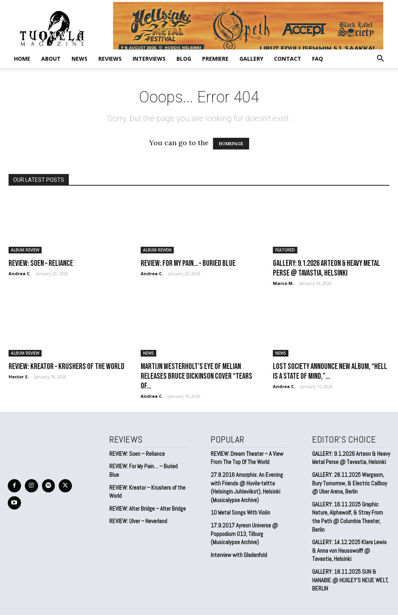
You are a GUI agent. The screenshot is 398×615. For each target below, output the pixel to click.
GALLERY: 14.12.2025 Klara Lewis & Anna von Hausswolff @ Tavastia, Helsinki (350, 537)
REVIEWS (110, 58)
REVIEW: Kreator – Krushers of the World (66, 366)
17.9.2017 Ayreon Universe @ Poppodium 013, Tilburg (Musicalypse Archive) (243, 529)
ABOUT (51, 58)
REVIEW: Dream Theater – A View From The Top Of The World (246, 457)
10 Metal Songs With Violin (239, 509)
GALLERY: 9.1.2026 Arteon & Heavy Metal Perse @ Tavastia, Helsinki (326, 268)
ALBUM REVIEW (25, 250)
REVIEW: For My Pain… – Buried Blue (188, 263)
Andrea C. (20, 273)
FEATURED (285, 250)
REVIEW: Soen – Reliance (41, 263)
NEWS (79, 58)
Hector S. (19, 377)
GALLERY (251, 58)
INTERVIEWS (149, 58)
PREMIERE (215, 58)
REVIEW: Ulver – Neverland (137, 511)
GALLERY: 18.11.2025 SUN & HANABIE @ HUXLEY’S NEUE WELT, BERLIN (349, 565)
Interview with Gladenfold (238, 549)
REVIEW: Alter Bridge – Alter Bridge (146, 499)
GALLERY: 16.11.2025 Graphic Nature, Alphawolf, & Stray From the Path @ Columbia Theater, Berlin (350, 509)
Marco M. (283, 283)
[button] (380, 58)
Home (22, 58)
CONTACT (287, 58)
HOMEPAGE (231, 143)
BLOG (183, 58)
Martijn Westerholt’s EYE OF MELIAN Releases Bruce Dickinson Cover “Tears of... (196, 376)
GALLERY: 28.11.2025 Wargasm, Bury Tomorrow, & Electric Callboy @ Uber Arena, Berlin (351, 481)
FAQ (317, 58)
